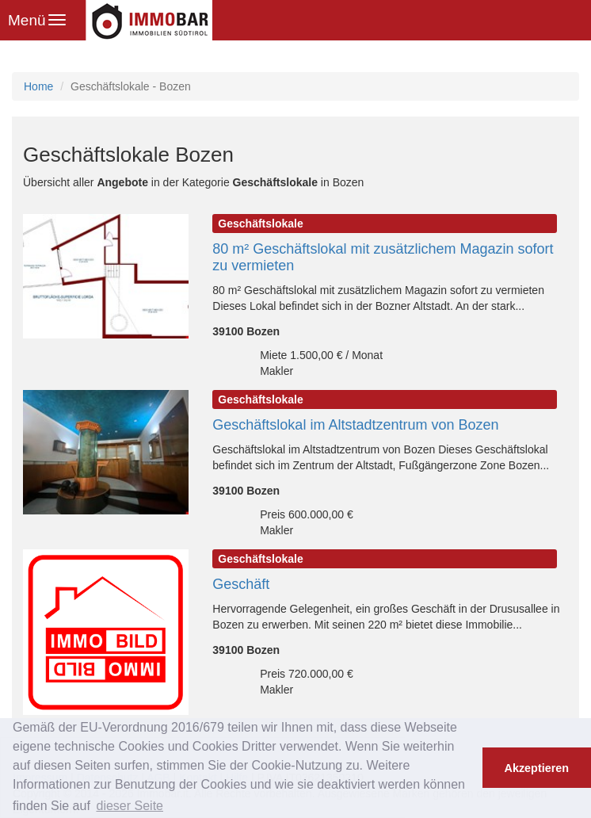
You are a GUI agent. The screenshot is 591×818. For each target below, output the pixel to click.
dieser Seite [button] (129, 805)
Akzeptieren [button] (537, 768)
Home (38, 86)
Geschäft (240, 584)
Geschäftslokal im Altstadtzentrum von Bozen (355, 425)
